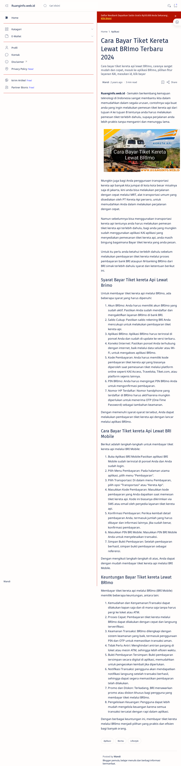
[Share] (118, 72)
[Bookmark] (175, 6)
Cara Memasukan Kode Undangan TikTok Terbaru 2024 (153, 119)
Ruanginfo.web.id (23, 6)
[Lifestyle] (78, 711)
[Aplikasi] (59, 30)
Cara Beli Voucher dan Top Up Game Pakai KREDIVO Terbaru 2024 (156, 154)
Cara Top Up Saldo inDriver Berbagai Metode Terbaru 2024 (156, 136)
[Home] (20, 17)
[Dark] (169, 6)
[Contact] (20, 54)
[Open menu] (7, 6)
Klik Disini (142, 16)
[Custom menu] (20, 61)
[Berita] (64, 711)
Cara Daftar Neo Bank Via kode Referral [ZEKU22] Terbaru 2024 (156, 72)
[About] (20, 47)
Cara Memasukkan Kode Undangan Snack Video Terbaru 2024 (152, 99)
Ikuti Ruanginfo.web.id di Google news (151, 333)
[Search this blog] (70, 5)
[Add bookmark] (110, 72)
